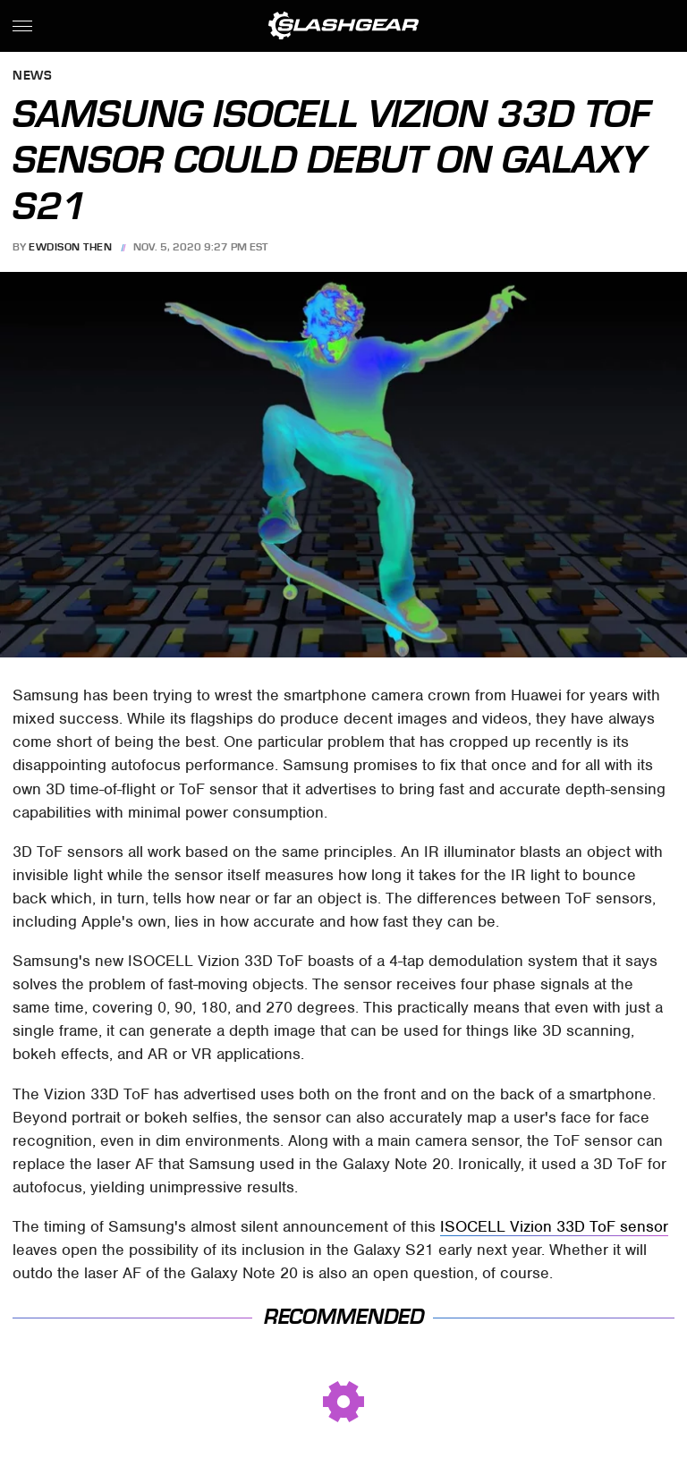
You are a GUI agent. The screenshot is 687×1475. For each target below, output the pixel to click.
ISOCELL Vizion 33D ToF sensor (554, 1226)
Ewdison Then (70, 247)
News (32, 76)
